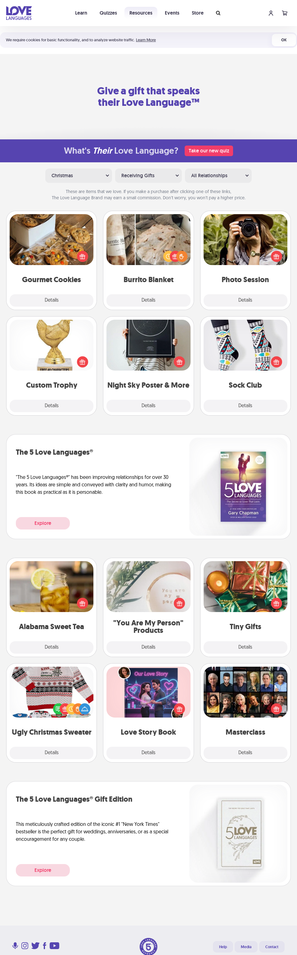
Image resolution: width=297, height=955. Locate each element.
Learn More (146, 40)
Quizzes (108, 13)
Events (172, 13)
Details (52, 300)
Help (223, 946)
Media (246, 946)
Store (198, 13)
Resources (140, 13)
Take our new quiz (209, 150)
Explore (42, 523)
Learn (81, 13)
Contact (271, 946)
